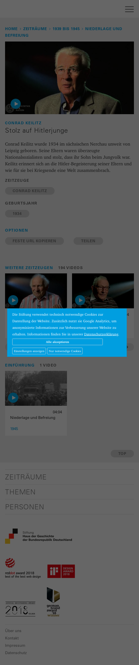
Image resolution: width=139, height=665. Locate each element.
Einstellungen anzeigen (29, 351)
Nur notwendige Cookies (65, 351)
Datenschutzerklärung (101, 334)
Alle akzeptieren (57, 342)
